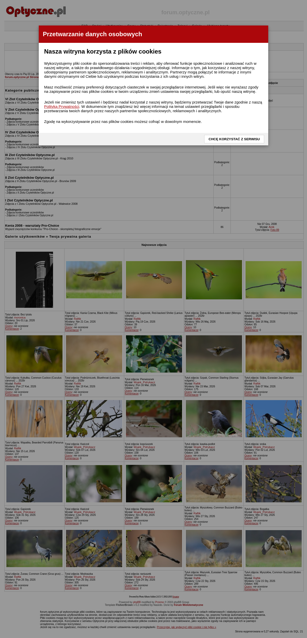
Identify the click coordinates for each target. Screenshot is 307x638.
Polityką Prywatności (61, 106)
